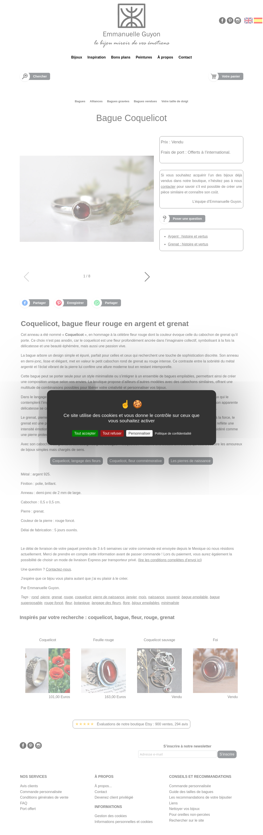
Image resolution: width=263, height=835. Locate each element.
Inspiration (96, 57)
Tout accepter (85, 433)
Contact (185, 57)
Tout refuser (112, 433)
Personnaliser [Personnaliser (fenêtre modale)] (140, 433)
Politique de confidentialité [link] (173, 433)
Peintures (144, 57)
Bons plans (120, 57)
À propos (165, 57)
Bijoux (76, 57)
